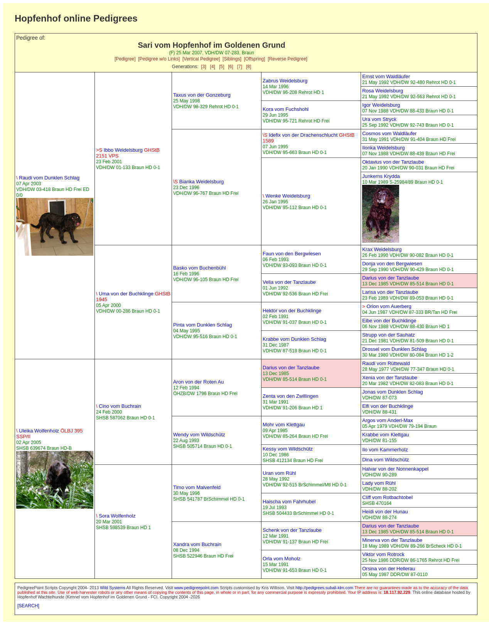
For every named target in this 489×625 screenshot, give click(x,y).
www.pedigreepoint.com (196, 587)
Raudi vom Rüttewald (386, 363)
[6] (230, 66)
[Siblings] (232, 59)
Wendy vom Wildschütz (199, 434)
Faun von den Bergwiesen (292, 253)
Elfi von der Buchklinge (387, 406)
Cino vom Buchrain (118, 406)
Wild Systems (112, 587)
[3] (203, 66)
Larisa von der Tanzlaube (390, 292)
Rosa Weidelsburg (382, 91)
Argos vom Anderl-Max (387, 420)
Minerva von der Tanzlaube (392, 540)
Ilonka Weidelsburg (383, 148)
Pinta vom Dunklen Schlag (202, 325)
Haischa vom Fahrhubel (289, 501)
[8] (248, 66)
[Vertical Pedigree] (201, 59)
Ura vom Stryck (379, 119)
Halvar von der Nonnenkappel (395, 469)
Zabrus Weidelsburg (285, 81)
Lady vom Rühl (379, 483)
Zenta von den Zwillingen (291, 396)
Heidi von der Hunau (385, 511)
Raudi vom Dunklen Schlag (47, 178)
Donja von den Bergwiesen (392, 263)
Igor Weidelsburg (381, 105)
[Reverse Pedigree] (287, 59)
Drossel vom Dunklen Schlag (394, 349)
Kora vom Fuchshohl (286, 109)
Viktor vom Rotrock (383, 554)
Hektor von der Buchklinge (292, 310)
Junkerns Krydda (381, 176)
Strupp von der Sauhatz (388, 335)
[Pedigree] (125, 59)
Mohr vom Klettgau (284, 424)
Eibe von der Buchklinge (389, 320)
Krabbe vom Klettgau (385, 434)
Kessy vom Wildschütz (288, 449)
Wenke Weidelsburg (286, 196)
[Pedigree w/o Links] (159, 59)
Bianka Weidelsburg (198, 181)
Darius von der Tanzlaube (390, 278)
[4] (212, 66)
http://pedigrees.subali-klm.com (324, 587)
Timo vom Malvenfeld (197, 487)
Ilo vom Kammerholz (385, 449)
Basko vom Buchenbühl (199, 268)
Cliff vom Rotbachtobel (387, 497)
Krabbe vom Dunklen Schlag (294, 339)
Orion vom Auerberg (386, 306)
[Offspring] (254, 59)
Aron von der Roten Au (198, 382)
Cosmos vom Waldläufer (389, 133)
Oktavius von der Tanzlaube (393, 162)
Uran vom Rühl (279, 473)
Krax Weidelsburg (381, 249)
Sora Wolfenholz (115, 516)
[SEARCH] (28, 605)
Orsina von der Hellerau (388, 568)
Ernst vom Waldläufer (386, 76)
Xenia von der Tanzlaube (389, 377)
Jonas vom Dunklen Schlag (392, 392)
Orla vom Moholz (281, 558)
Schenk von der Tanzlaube (292, 530)
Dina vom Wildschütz (385, 459)
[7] (239, 66)
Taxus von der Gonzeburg (202, 95)
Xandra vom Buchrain (197, 544)
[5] (221, 66)
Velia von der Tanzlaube (289, 282)
